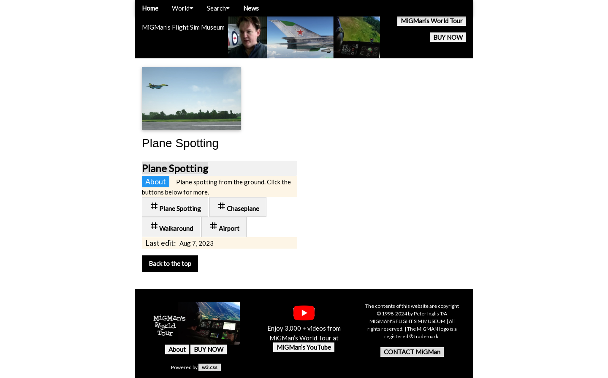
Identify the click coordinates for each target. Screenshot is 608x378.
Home (150, 8)
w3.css (209, 367)
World (182, 8)
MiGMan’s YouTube (304, 347)
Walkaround (171, 226)
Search (218, 8)
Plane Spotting (175, 168)
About (177, 349)
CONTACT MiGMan (412, 352)
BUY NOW (448, 37)
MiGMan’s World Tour (432, 21)
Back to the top (170, 263)
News (251, 8)
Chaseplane (238, 206)
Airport (224, 226)
